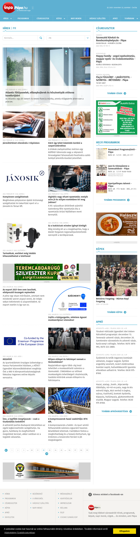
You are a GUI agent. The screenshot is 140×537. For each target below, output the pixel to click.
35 (61, 450)
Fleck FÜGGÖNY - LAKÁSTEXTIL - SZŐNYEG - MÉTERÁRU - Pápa (113, 78)
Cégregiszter (43, 18)
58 (81, 450)
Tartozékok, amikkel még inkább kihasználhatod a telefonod (19, 255)
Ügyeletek (9, 517)
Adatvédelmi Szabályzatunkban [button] (19, 532)
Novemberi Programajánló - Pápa (122, 151)
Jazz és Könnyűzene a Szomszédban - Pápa (118, 167)
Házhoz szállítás (97, 18)
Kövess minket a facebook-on (108, 494)
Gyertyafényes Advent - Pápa (120, 185)
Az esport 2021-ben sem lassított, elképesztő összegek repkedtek (19, 291)
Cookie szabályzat (69, 517)
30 (32, 450)
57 (75, 450)
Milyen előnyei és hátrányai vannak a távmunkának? (67, 361)
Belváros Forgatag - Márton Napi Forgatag (112, 300)
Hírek (6, 18)
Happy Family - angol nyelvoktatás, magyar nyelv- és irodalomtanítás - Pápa (115, 59)
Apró (115, 18)
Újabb (6, 450)
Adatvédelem (66, 498)
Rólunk (63, 507)
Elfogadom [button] (125, 531)
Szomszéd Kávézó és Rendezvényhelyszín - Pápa (111, 39)
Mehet (41, 37)
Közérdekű (37, 493)
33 (49, 450)
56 (69, 450)
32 (43, 450)
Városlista (33, 8)
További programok (115, 200)
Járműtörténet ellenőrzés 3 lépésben (21, 143)
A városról (38, 498)
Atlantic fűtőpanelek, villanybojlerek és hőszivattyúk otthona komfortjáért (39, 94)
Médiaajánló (66, 493)
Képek (59, 18)
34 (55, 450)
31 (37, 450)
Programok (23, 18)
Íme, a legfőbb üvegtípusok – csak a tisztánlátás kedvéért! (21, 420)
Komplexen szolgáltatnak (15, 197)
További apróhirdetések (115, 411)
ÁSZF (62, 512)
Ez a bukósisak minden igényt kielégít (67, 226)
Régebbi (46, 453)
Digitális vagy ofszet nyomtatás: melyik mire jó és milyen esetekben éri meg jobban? (68, 199)
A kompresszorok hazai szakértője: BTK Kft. (68, 420)
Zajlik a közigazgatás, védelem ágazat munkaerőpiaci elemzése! (67, 319)
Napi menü (37, 507)
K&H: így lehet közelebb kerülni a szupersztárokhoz (65, 144)
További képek (114, 312)
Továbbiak (129, 18)
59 (87, 450)
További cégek (114, 93)
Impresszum (65, 503)
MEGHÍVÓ (7, 359)
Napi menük (76, 18)
